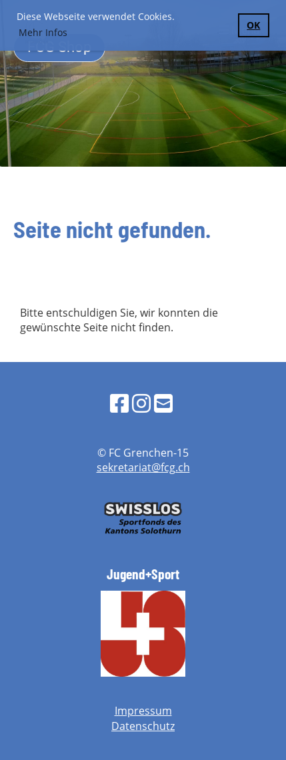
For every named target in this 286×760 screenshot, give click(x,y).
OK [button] (253, 25)
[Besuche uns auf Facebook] (119, 403)
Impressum (143, 710)
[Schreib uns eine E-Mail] (163, 403)
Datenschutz (143, 726)
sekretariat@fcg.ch (143, 467)
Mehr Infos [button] (43, 32)
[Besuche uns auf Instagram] (141, 403)
